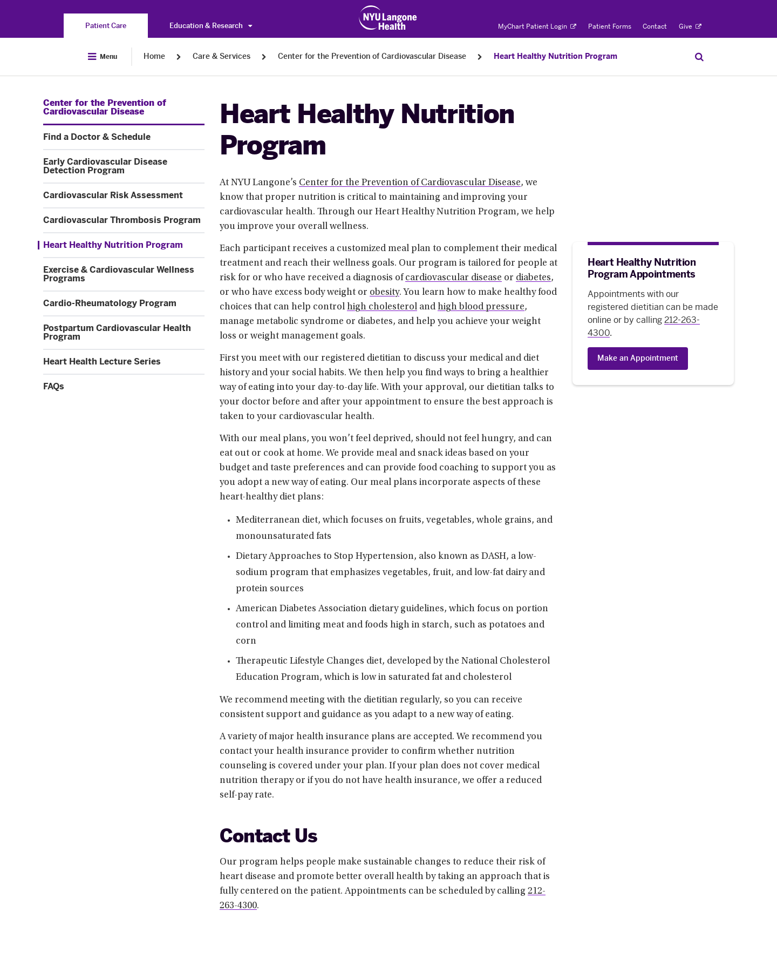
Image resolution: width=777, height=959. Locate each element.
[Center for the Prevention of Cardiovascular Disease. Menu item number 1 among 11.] (124, 107)
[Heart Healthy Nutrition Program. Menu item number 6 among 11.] (121, 245)
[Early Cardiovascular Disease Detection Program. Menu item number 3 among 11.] (124, 166)
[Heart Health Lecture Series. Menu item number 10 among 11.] (124, 361)
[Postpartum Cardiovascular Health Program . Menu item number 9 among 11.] (124, 332)
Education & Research (210, 26)
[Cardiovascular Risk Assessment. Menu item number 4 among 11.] (124, 195)
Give (690, 26)
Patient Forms (609, 26)
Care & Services (221, 56)
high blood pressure (481, 307)
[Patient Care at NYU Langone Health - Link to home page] (388, 18)
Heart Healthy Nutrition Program (555, 56)
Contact (655, 26)
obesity (384, 293)
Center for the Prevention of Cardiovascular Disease (372, 56)
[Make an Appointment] (638, 358)
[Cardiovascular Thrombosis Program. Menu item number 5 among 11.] (124, 220)
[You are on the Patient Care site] (105, 25)
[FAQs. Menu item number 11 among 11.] (124, 386)
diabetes (533, 278)
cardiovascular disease (453, 278)
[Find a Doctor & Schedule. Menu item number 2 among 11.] (124, 137)
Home (154, 56)
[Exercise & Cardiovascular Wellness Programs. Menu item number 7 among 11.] (124, 274)
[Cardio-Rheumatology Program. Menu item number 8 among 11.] (124, 303)
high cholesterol (382, 307)
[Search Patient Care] (699, 56)
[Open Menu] (102, 56)
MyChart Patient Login (537, 26)
